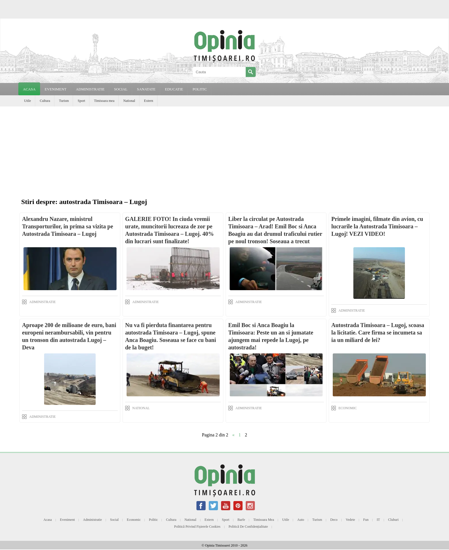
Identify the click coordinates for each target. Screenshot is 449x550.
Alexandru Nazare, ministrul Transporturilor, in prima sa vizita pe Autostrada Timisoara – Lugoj (67, 226)
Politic (153, 520)
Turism (64, 101)
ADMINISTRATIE (90, 89)
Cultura (45, 101)
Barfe (241, 520)
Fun (366, 520)
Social (114, 520)
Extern (148, 101)
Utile (27, 101)
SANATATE (146, 89)
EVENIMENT (55, 89)
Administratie (92, 520)
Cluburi (393, 520)
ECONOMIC (347, 408)
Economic (134, 520)
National (129, 101)
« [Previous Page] (233, 434)
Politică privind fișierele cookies (197, 527)
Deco (333, 520)
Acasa (29, 89)
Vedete (350, 520)
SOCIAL (120, 89)
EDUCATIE (174, 89)
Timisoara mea (104, 101)
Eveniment (67, 520)
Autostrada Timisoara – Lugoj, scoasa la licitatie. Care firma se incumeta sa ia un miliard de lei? (377, 332)
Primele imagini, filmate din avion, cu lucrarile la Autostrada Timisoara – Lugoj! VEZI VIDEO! (377, 226)
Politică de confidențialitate (248, 527)
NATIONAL (141, 408)
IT (378, 520)
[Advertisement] (224, 149)
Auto (300, 520)
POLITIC (199, 89)
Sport (81, 101)
